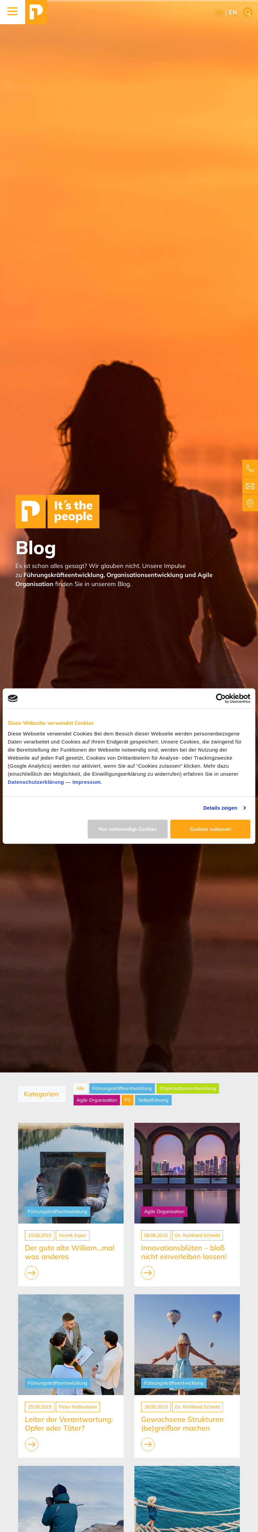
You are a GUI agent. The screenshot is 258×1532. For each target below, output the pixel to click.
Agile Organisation (97, 1100)
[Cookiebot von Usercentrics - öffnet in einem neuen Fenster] (220, 698)
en (233, 12)
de (219, 12)
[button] (12, 12)
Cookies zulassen (210, 828)
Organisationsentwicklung (188, 1088)
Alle (81, 1088)
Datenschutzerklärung (36, 781)
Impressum (86, 781)
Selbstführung (153, 1100)
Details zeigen (220, 808)
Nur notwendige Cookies (128, 828)
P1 (127, 1100)
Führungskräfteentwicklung (122, 1088)
